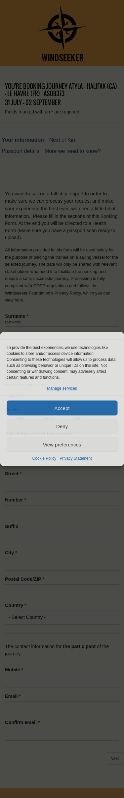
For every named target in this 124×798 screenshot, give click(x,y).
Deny (62, 426)
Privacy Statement (76, 458)
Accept (62, 408)
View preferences (62, 444)
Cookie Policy (44, 458)
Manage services (62, 388)
